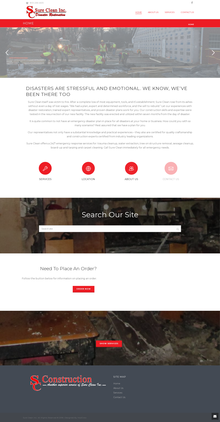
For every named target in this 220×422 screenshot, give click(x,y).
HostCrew (82, 418)
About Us (153, 12)
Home (138, 12)
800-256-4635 (37, 3)
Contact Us (187, 12)
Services (170, 12)
